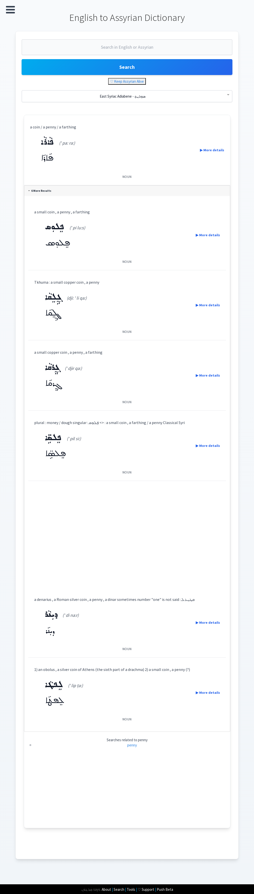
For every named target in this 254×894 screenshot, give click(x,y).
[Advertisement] (127, 534)
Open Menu (10, 9)
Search (127, 67)
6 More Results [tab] (39, 191)
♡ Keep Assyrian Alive (127, 81)
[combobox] (127, 49)
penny (132, 745)
